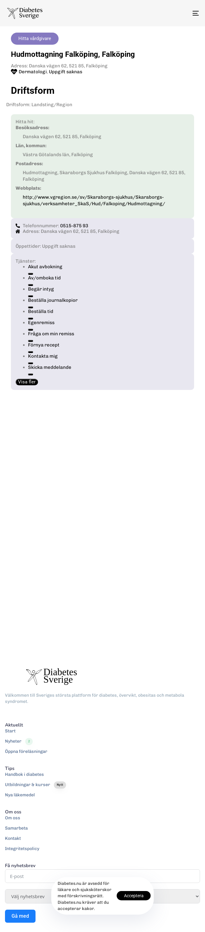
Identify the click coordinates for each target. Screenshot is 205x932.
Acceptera (134, 895)
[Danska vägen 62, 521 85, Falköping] (102, 520)
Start (10, 731)
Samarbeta (16, 828)
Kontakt (13, 838)
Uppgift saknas (65, 72)
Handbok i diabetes (24, 774)
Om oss (12, 818)
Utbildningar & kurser (35, 785)
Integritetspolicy (22, 848)
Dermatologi (33, 72)
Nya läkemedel (20, 795)
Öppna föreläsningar (26, 751)
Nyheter (19, 741)
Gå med (20, 916)
